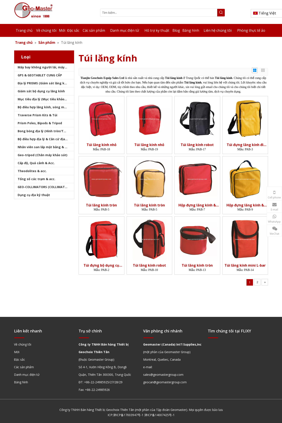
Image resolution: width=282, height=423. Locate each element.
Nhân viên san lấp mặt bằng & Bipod (45, 147)
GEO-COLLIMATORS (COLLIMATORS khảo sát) (46, 187)
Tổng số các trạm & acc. (36, 179)
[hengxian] (19, 337)
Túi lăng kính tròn (101, 205)
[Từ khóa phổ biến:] (221, 12)
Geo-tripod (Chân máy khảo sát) (42, 155)
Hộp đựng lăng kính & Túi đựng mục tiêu (197, 205)
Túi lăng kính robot (197, 145)
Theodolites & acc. (32, 171)
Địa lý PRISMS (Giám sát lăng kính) (44, 83)
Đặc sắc (19, 359)
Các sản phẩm (24, 367)
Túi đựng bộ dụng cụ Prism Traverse (101, 265)
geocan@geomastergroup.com (165, 382)
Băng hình (21, 382)
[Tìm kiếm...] (158, 12)
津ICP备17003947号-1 (128, 415)
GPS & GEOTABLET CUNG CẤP (40, 75)
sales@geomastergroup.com (163, 375)
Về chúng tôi (22, 344)
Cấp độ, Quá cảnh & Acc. (36, 163)
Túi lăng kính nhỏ (101, 145)
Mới (16, 352)
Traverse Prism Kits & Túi (37, 115)
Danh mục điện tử (26, 375)
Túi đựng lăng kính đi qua (245, 145)
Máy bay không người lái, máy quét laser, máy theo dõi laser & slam (46, 67)
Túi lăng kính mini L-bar (245, 265)
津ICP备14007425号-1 (159, 415)
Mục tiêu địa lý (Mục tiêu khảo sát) (44, 99)
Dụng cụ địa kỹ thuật (34, 195)
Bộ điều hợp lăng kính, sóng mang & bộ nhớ (46, 107)
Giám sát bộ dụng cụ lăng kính (41, 91)
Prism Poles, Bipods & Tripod (40, 123)
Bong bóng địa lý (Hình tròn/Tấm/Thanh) (46, 131)
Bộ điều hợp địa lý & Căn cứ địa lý (43, 139)
